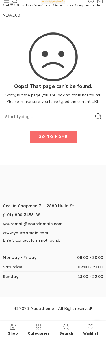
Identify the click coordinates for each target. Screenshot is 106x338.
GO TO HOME (53, 136)
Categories (38, 329)
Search (66, 329)
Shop (13, 329)
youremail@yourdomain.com (32, 223)
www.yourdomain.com (25, 232)
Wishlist (90, 329)
